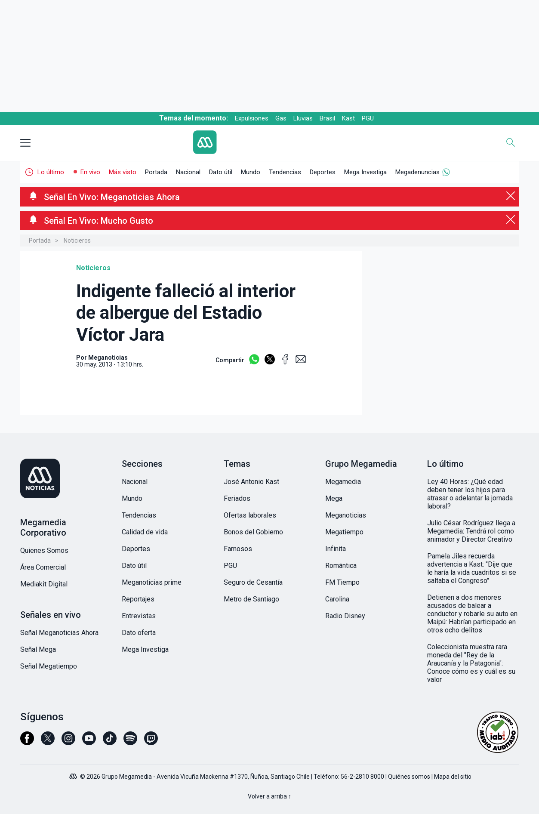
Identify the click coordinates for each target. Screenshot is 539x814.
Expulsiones (251, 118)
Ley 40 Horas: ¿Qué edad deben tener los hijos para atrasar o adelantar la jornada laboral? (470, 494)
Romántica (341, 565)
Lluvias (303, 118)
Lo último (50, 172)
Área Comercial (43, 567)
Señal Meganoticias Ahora (59, 633)
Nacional (188, 172)
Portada (156, 172)
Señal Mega (38, 649)
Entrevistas (139, 616)
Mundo (250, 172)
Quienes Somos (44, 550)
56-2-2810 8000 (362, 776)
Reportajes (138, 599)
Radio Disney (345, 616)
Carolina (337, 599)
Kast (348, 118)
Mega (333, 498)
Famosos (238, 549)
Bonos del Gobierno (253, 532)
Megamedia (343, 482)
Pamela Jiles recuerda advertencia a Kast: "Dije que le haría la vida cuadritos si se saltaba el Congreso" (471, 568)
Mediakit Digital (44, 584)
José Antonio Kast (251, 482)
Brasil (327, 118)
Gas (280, 118)
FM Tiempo (342, 582)
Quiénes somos (409, 776)
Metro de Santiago (251, 599)
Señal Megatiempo (48, 666)
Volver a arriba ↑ (269, 796)
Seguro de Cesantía (253, 582)
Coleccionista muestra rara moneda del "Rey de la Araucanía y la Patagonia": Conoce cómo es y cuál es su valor (471, 663)
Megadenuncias (417, 172)
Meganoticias (345, 515)
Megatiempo (344, 532)
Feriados (237, 498)
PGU (368, 118)
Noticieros (77, 240)
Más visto (122, 172)
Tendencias (285, 172)
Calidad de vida (145, 532)
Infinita (335, 549)
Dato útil (220, 172)
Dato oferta (139, 633)
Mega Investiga (365, 172)
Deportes (323, 172)
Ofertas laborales (250, 515)
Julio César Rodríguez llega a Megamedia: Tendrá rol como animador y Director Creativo (471, 531)
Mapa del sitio (452, 776)
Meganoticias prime (152, 582)
